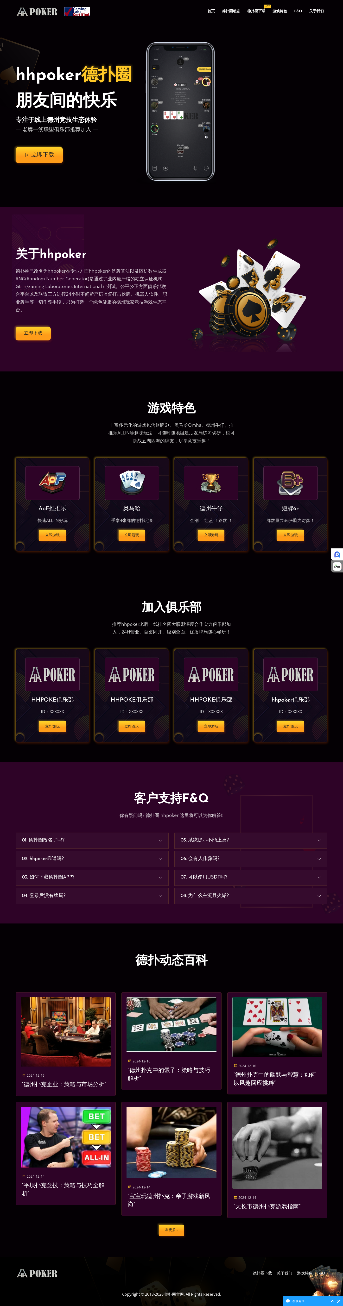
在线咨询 (298, 1301)
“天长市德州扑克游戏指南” (267, 1207)
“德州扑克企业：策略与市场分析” (64, 1085)
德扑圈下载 (258, 10)
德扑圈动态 (231, 11)
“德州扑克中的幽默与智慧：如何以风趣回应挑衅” (275, 1079)
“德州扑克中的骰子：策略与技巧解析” (169, 1075)
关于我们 (316, 11)
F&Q (298, 11)
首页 (211, 11)
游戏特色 (280, 11)
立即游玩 (52, 535)
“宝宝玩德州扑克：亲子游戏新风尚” (169, 1201)
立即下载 (39, 155)
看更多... (171, 1230)
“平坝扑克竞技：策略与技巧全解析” (63, 1190)
